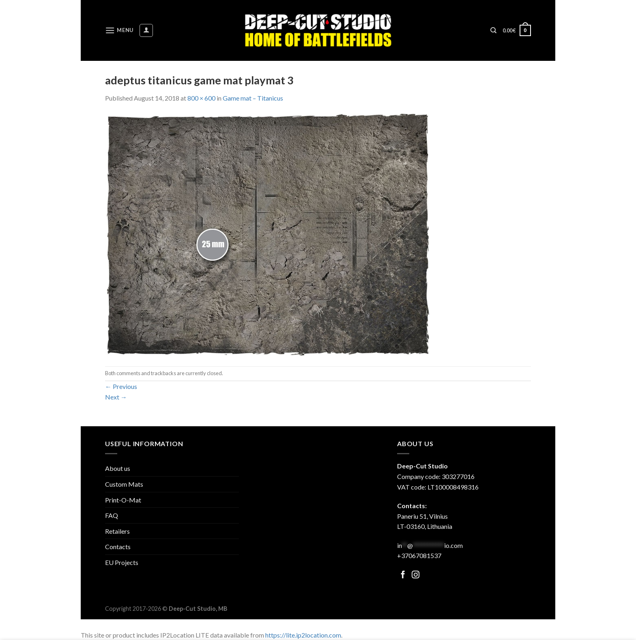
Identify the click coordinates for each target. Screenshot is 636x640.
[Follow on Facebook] (403, 575)
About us (117, 468)
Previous (121, 386)
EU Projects (121, 562)
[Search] (493, 30)
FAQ (111, 515)
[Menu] (119, 30)
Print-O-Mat (123, 500)
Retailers (117, 531)
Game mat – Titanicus (253, 98)
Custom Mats (124, 484)
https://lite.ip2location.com (303, 635)
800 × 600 (201, 98)
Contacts (118, 546)
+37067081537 (419, 555)
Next (116, 397)
